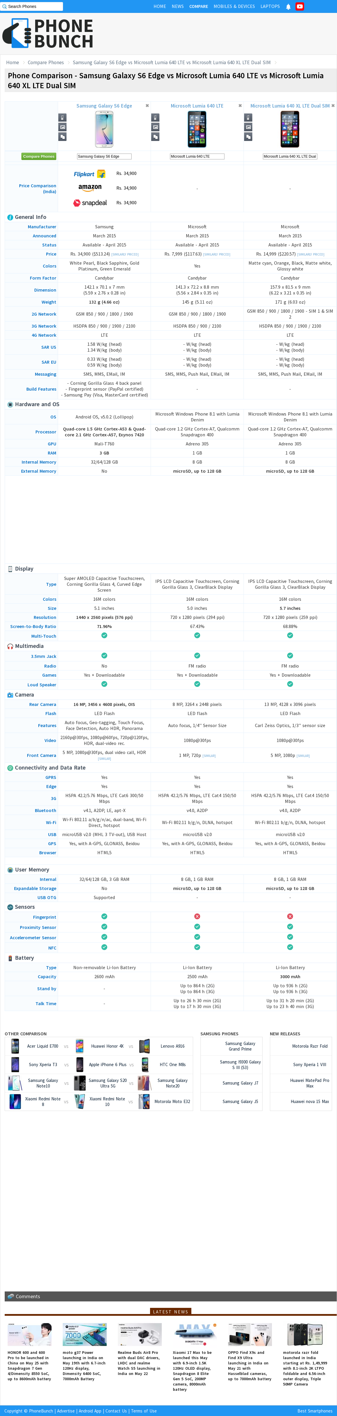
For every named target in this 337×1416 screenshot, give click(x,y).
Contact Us (116, 1411)
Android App (90, 1411)
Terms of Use (144, 1411)
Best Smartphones (315, 1411)
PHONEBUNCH (64, 33)
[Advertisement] (171, 520)
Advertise (66, 1411)
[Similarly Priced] (125, 254)
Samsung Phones (219, 1034)
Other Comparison (26, 1034)
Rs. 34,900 (104, 173)
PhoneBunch (41, 1411)
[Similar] (104, 759)
